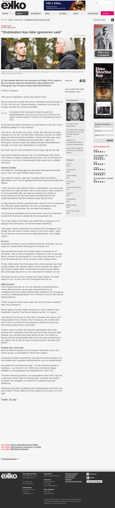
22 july (67, 89)
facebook (91, 474)
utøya (78, 91)
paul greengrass (70, 91)
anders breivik (74, 89)
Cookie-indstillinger (94, 481)
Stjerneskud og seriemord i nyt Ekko (25, 447)
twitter (90, 478)
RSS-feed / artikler (100, 20)
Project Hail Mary (100, 173)
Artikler (10, 20)
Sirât (95, 162)
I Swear (96, 168)
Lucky (96, 150)
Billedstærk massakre (19, 449)
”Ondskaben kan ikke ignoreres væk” (37, 20)
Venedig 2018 (18, 20)
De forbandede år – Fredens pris (103, 179)
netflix (82, 89)
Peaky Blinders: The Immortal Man (101, 156)
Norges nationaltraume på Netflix (24, 445)
